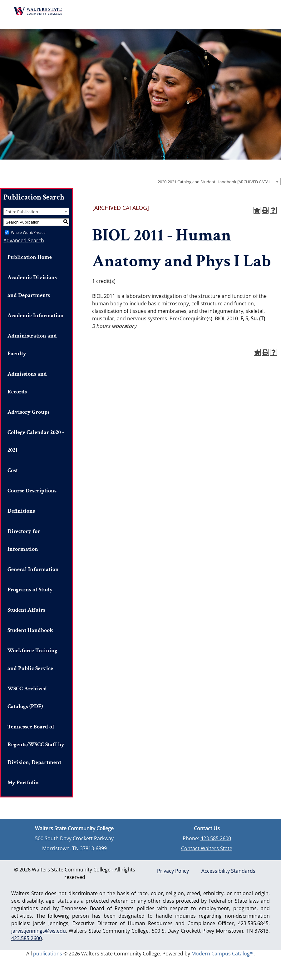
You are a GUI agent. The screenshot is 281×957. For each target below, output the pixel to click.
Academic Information (35, 315)
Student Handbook (30, 630)
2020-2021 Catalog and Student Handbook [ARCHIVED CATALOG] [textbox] (218, 182)
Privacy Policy (173, 870)
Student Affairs (26, 610)
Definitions (21, 511)
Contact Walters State (206, 848)
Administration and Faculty (32, 344)
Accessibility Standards (228, 870)
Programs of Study (30, 589)
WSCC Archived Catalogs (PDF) (27, 697)
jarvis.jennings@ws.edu (38, 930)
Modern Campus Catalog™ (222, 953)
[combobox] (218, 181)
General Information (33, 569)
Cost (12, 470)
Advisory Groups (28, 412)
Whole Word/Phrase (28, 232)
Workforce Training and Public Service (32, 659)
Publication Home (29, 257)
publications (47, 953)
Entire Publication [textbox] (21, 212)
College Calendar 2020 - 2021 (35, 441)
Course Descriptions (32, 490)
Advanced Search (23, 240)
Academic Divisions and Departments (32, 286)
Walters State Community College (37, 11)
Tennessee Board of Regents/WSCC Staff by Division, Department (35, 744)
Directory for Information (23, 540)
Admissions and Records (27, 382)
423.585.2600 (215, 838)
